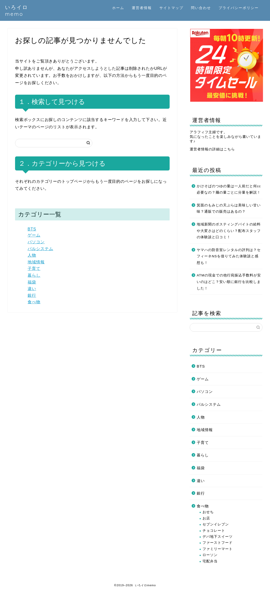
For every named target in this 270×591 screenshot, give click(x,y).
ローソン (210, 555)
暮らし (34, 275)
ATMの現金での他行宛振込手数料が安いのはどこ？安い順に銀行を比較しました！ (229, 281)
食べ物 (34, 302)
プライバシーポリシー (239, 8)
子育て (34, 268)
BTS (32, 229)
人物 (32, 255)
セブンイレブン (215, 524)
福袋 (32, 282)
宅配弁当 (210, 561)
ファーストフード (217, 543)
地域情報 (36, 262)
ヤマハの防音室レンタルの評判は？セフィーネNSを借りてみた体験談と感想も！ (229, 256)
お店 (206, 518)
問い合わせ (201, 8)
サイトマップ (171, 8)
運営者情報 (142, 8)
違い (32, 288)
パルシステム (40, 249)
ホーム (118, 8)
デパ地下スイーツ (217, 537)
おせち (208, 512)
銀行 (32, 295)
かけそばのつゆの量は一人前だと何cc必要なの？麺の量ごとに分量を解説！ (229, 189)
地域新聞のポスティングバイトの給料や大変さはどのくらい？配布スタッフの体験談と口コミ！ (229, 230)
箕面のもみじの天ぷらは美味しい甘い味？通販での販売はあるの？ (229, 208)
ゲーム (34, 235)
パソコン (36, 242)
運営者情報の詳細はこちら (212, 149)
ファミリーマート (217, 549)
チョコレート (213, 531)
